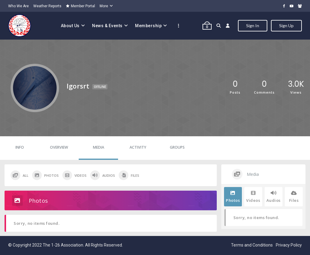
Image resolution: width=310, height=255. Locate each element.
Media (98, 147)
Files (129, 175)
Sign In (252, 25)
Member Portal (80, 6)
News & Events (107, 25)
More (104, 6)
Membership (148, 25)
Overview (59, 147)
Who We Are (18, 6)
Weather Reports (47, 6)
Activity (138, 147)
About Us (70, 25)
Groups (177, 147)
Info (19, 147)
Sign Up (286, 25)
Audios (102, 175)
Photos (45, 175)
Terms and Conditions (252, 245)
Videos (74, 175)
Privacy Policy (289, 245)
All (19, 175)
